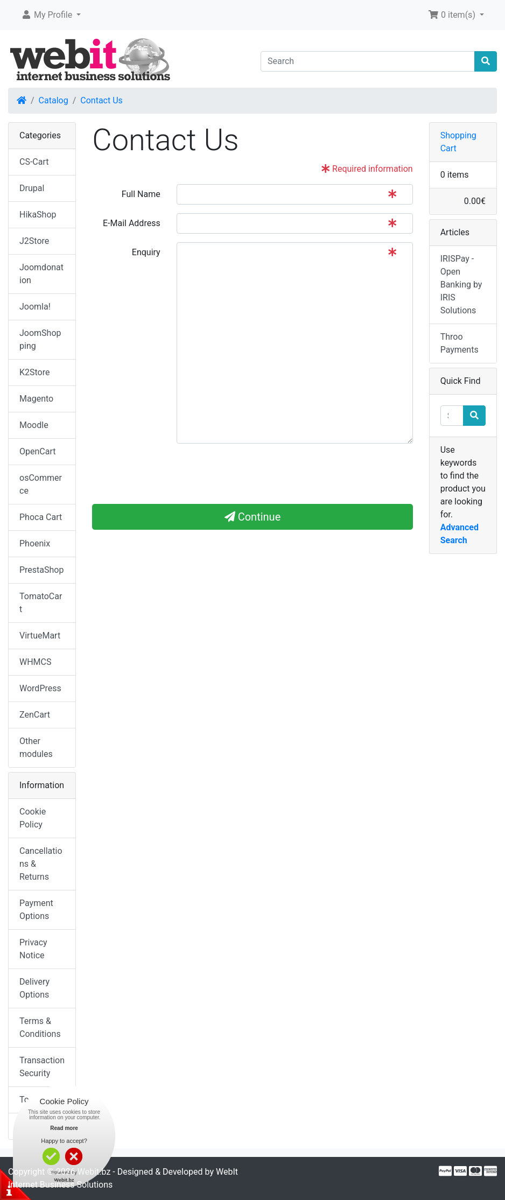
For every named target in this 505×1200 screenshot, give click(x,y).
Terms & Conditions (40, 1027)
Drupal (31, 188)
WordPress (40, 688)
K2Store (34, 372)
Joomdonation (41, 273)
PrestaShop (41, 570)
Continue (253, 516)
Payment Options (36, 909)
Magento (36, 399)
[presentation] (174, 473)
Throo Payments (459, 343)
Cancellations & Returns (40, 864)
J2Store (34, 241)
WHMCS (35, 662)
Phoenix (34, 543)
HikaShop (38, 214)
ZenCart (34, 715)
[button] (51, 15)
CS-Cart (34, 162)
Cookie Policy (32, 818)
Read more (64, 1128)
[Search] (368, 61)
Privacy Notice (33, 948)
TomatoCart (40, 602)
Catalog (53, 100)
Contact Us (101, 100)
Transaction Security (42, 1066)
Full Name (141, 194)
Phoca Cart (40, 517)
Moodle (33, 425)
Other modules (36, 747)
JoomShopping (40, 339)
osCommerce (40, 484)
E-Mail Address (131, 223)
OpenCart (37, 451)
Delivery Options (34, 988)
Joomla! (35, 306)
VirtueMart (39, 635)
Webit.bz (94, 1172)
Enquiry (146, 252)
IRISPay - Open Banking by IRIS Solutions (461, 284)
